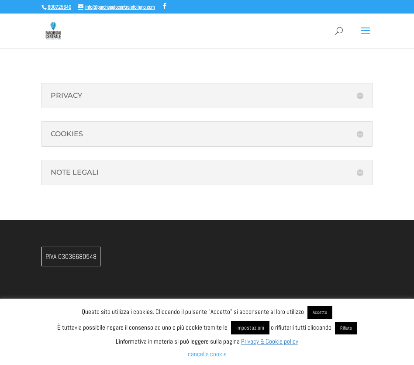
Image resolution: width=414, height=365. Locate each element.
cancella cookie (207, 354)
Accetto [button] (320, 312)
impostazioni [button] (250, 327)
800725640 (59, 6)
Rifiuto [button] (346, 328)
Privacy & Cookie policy (269, 341)
